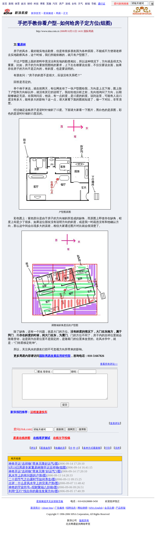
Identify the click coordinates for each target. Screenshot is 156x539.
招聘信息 (71, 512)
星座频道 (48, 13)
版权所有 (84, 525)
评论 (33, 452)
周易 (58, 13)
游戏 (67, 3)
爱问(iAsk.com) (23, 434)
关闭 (117, 452)
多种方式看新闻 (91, 452)
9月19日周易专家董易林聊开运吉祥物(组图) (38, 472)
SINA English (96, 512)
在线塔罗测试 (41, 442)
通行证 (101, 3)
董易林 (21, 44)
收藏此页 (60, 452)
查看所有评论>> (109, 364)
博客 (42, 3)
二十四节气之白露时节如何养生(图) (32, 484)
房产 (61, 3)
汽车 (55, 3)
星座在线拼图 (21, 442)
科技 (36, 3)
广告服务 (59, 512)
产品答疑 (121, 512)
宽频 (48, 3)
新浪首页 (36, 13)
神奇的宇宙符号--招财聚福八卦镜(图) (33, 492)
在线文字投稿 (61, 442)
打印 (107, 452)
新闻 (11, 3)
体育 (17, 3)
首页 (4, 3)
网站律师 (82, 512)
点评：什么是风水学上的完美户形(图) (34, 488)
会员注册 (109, 512)
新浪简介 (35, 512)
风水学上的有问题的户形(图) (28, 480)
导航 (93, 3)
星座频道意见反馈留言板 (49, 506)
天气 (80, 3)
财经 (29, 3)
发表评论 (115, 428)
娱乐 (23, 3)
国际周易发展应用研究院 (54, 355)
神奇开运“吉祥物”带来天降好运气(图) (34, 468)
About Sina (47, 512)
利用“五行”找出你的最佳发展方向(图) (34, 496)
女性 (74, 3)
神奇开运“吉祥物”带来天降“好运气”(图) (35, 476)
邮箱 (87, 3)
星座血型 (45, 452)
